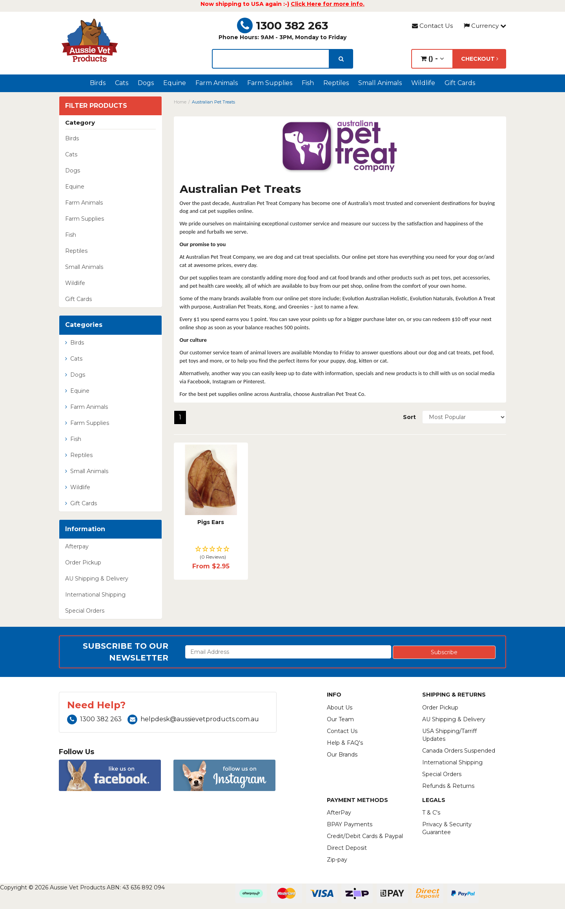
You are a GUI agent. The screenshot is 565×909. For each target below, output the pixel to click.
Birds (98, 83)
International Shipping (95, 594)
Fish (308, 83)
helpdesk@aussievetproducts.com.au (193, 719)
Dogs (146, 83)
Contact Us (432, 25)
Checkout (479, 58)
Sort (409, 417)
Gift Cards (460, 83)
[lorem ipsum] (271, 59)
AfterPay (339, 812)
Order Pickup (83, 562)
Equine (174, 83)
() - (432, 58)
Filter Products (96, 105)
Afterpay (77, 546)
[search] (341, 59)
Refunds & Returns (448, 785)
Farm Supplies (269, 83)
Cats (121, 83)
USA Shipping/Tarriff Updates (449, 735)
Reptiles (336, 83)
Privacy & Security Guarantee (447, 828)
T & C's (431, 812)
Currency (485, 25)
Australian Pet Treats (213, 102)
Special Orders (84, 610)
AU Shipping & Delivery (96, 578)
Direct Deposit (347, 847)
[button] (210, 553)
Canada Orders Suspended (458, 750)
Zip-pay (337, 859)
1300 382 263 (282, 25)
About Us (339, 707)
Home (180, 102)
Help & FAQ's (345, 742)
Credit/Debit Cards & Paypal (365, 836)
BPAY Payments (349, 824)
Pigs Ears (210, 522)
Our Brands (342, 754)
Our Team (340, 719)
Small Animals (380, 83)
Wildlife (423, 83)
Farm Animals (216, 83)
